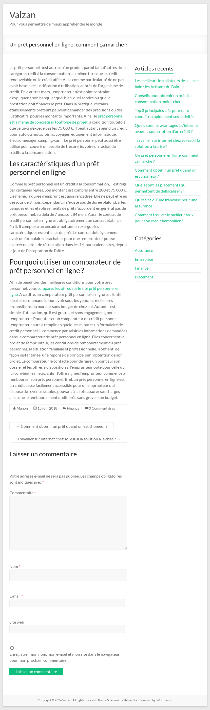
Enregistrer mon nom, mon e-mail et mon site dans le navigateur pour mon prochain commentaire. (64, 657)
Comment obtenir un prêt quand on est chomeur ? (61, 426)
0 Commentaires (102, 408)
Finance (73, 408)
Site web (16, 622)
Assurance (144, 250)
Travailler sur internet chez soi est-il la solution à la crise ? (69, 438)
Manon (22, 408)
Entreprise (144, 259)
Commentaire (22, 492)
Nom (14, 566)
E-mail (16, 596)
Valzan (22, 14)
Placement (144, 276)
